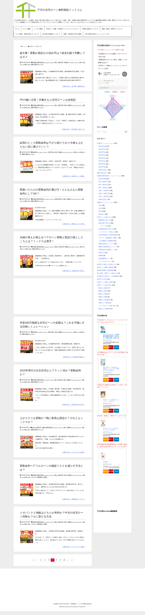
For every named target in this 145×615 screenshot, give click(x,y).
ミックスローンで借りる (106, 232)
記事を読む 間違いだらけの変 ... (74, 226)
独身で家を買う (102, 173)
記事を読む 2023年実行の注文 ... (73, 407)
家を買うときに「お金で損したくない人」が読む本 (111, 429)
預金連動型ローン (104, 258)
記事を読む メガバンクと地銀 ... (74, 550)
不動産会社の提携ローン (106, 249)
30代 (56, 153)
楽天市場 (111, 471)
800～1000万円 (58, 62)
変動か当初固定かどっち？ (107, 246)
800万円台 (101, 164)
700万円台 (51, 153)
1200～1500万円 (103, 193)
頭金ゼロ (101, 252)
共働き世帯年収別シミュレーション (43, 62)
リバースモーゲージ (105, 261)
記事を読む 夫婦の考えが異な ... (74, 273)
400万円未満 (102, 179)
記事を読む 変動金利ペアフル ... (74, 503)
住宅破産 (105, 461)
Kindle (116, 347)
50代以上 (101, 214)
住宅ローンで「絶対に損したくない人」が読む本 (111, 400)
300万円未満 (102, 146)
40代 (80, 62)
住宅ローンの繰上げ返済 (105, 282)
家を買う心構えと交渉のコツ (106, 264)
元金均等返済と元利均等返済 (108, 235)
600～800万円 (58, 383)
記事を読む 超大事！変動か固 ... (74, 87)
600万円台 (101, 158)
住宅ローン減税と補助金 (105, 267)
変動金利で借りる (104, 220)
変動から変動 (102, 297)
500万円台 (101, 155)
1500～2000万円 (103, 196)
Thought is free (82, 610)
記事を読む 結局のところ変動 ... (74, 178)
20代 (65, 106)
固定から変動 (102, 294)
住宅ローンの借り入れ (104, 217)
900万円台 (101, 167)
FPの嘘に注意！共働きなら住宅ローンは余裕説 (48, 100)
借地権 (100, 255)
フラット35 (104, 226)
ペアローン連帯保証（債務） (39, 480)
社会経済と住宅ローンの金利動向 (108, 276)
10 (64, 564)
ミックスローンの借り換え (107, 305)
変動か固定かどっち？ (37, 64)
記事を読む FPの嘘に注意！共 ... (73, 131)
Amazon (105, 347)
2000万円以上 (58, 201)
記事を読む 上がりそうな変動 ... (74, 455)
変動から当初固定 (104, 300)
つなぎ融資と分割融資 (105, 241)
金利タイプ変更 (103, 303)
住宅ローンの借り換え (104, 285)
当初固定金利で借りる (105, 229)
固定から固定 (102, 288)
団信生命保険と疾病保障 (105, 270)
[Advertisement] (52, 298)
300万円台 (101, 149)
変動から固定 (102, 291)
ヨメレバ (110, 339)
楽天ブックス (111, 347)
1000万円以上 (103, 170)
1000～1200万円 (59, 249)
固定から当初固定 (104, 308)
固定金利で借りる (104, 223)
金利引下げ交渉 (102, 279)
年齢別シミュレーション (71, 62)
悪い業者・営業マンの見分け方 (107, 273)
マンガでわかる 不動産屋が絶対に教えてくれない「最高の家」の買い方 (111, 336)
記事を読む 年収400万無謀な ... (74, 360)
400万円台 (51, 335)
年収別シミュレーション (40, 153)
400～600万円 (103, 181)
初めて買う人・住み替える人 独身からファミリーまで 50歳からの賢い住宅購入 (111, 369)
